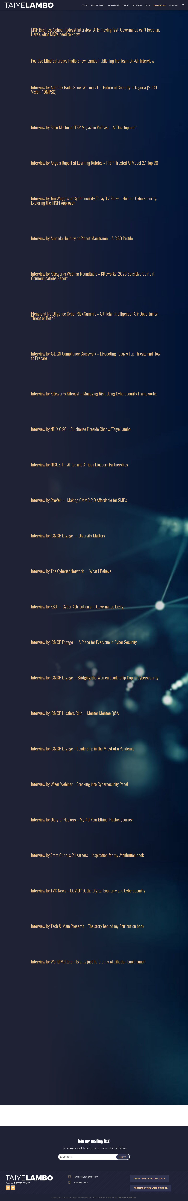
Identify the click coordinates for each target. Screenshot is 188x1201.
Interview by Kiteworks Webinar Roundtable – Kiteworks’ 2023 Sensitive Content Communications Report (92, 275)
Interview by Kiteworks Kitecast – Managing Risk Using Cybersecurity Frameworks (94, 393)
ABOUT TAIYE (97, 5)
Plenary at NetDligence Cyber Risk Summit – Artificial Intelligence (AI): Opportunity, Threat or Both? (94, 315)
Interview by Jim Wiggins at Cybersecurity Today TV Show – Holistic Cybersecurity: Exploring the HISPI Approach (94, 200)
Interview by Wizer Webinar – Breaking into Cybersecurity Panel (79, 784)
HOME (85, 5)
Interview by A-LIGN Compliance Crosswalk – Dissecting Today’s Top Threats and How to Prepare (95, 355)
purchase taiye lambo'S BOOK (151, 1188)
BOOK (126, 5)
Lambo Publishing (127, 1197)
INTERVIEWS (160, 5)
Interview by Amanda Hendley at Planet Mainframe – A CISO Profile (82, 238)
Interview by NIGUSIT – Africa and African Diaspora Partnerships (79, 464)
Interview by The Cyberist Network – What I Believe (71, 571)
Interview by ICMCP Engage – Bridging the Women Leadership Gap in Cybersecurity (94, 677)
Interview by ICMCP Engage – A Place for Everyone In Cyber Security (84, 642)
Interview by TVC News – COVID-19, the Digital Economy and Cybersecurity (88, 890)
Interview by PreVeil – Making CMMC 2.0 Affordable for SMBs (79, 500)
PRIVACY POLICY (22, 1183)
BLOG (148, 5)
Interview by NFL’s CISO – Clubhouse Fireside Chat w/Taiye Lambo (81, 429)
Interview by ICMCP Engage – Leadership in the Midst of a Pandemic (82, 748)
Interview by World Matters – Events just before (67, 961)
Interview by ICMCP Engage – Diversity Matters (68, 535)
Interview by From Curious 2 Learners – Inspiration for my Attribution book (87, 855)
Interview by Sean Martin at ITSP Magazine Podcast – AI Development (84, 127)
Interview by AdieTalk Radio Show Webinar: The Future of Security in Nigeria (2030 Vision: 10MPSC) (94, 89)
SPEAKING (137, 5)
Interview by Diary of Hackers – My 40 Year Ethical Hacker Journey (82, 819)
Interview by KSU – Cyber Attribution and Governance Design (78, 606)
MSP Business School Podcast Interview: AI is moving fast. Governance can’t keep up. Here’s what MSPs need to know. (95, 31)
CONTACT (174, 5)
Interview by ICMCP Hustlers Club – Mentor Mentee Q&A (75, 713)
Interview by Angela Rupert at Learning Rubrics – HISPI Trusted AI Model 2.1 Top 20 (94, 162)
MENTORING (113, 5)
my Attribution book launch (124, 961)
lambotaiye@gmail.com (86, 1177)
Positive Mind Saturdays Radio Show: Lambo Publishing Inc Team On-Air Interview (92, 60)
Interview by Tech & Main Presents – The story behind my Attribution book (87, 926)
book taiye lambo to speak (149, 1179)
